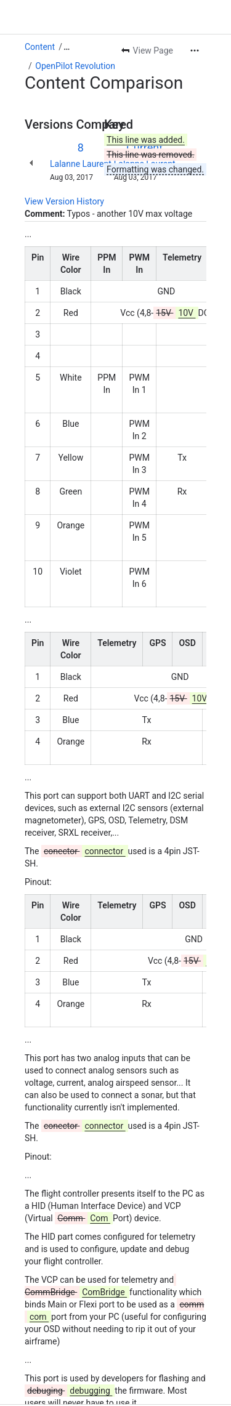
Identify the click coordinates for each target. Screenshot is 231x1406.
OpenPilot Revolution (75, 66)
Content (40, 47)
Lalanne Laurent (80, 164)
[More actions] (194, 50)
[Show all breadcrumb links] (66, 47)
